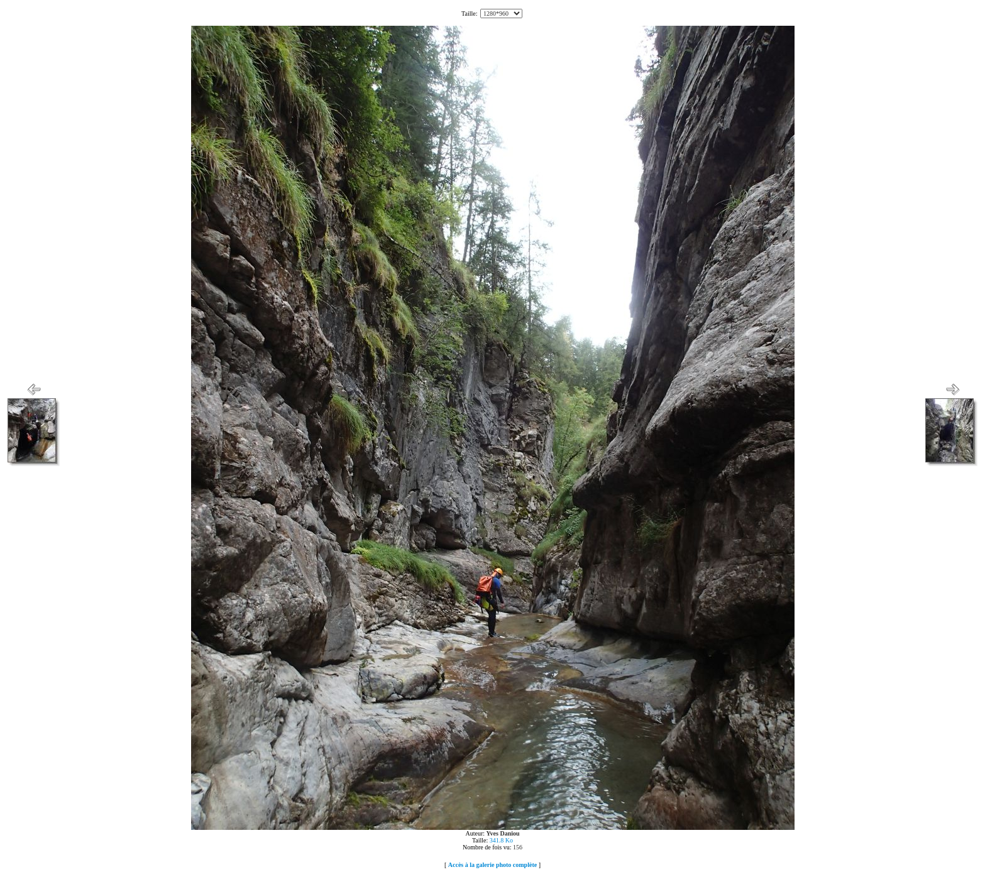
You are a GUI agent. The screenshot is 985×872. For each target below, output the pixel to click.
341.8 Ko (501, 840)
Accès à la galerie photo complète (492, 864)
